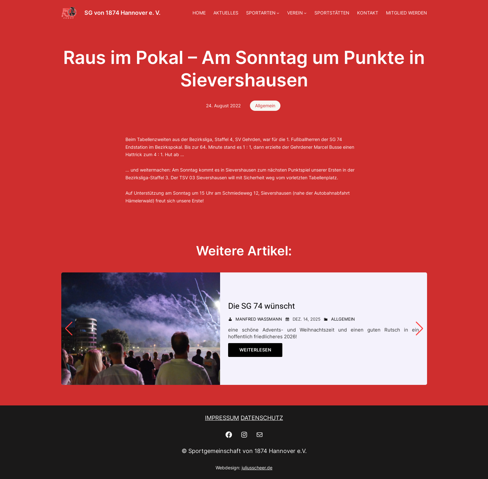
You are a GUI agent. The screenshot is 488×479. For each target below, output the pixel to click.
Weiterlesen (255, 349)
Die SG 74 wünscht (261, 306)
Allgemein (265, 105)
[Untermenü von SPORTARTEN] (278, 13)
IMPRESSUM (222, 417)
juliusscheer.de (257, 467)
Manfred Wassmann (258, 319)
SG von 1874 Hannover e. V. (122, 12)
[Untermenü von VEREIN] (305, 13)
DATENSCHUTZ (262, 417)
